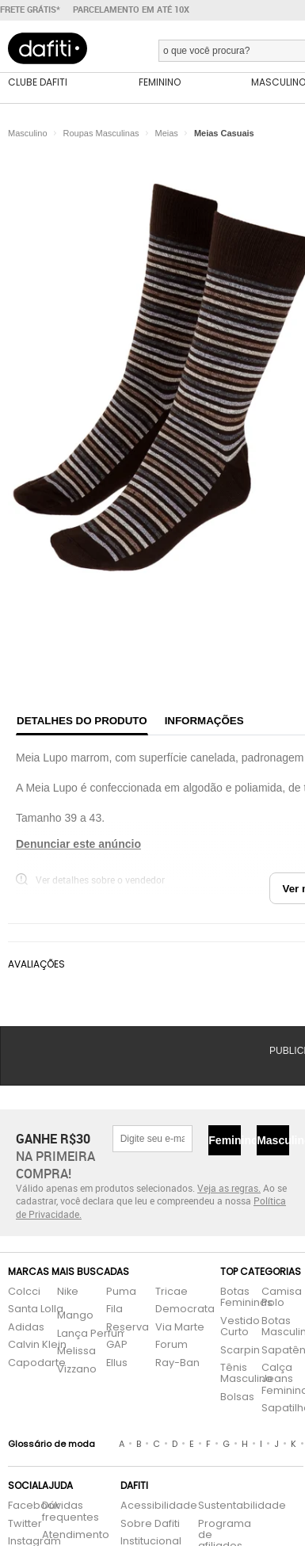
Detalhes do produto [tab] (82, 721)
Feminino (224, 1140)
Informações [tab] (204, 721)
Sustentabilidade (220, 1506)
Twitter (17, 1524)
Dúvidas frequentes (70, 1511)
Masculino (273, 1140)
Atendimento (73, 1535)
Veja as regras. (229, 1187)
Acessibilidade (158, 1506)
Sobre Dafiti (150, 1524)
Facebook (17, 1506)
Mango (75, 1316)
